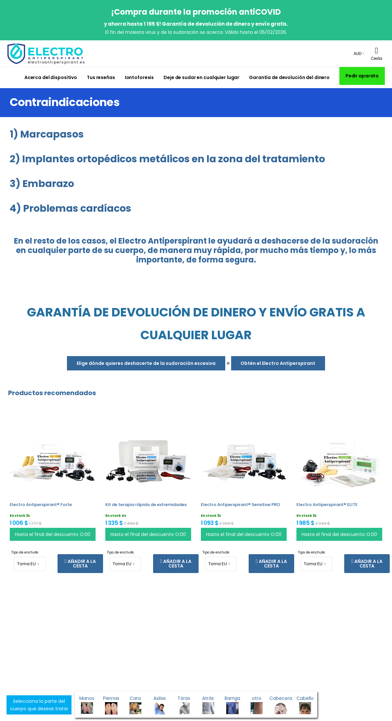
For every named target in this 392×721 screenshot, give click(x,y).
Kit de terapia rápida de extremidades (146, 504)
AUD (357, 53)
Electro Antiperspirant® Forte (41, 504)
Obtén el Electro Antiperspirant (278, 363)
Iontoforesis (139, 77)
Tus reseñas (101, 77)
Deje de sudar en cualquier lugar (201, 77)
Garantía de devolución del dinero (289, 77)
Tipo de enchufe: (25, 552)
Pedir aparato (362, 76)
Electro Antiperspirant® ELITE (327, 504)
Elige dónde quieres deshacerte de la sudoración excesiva (146, 363)
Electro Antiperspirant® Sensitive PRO (240, 504)
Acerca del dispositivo (50, 77)
